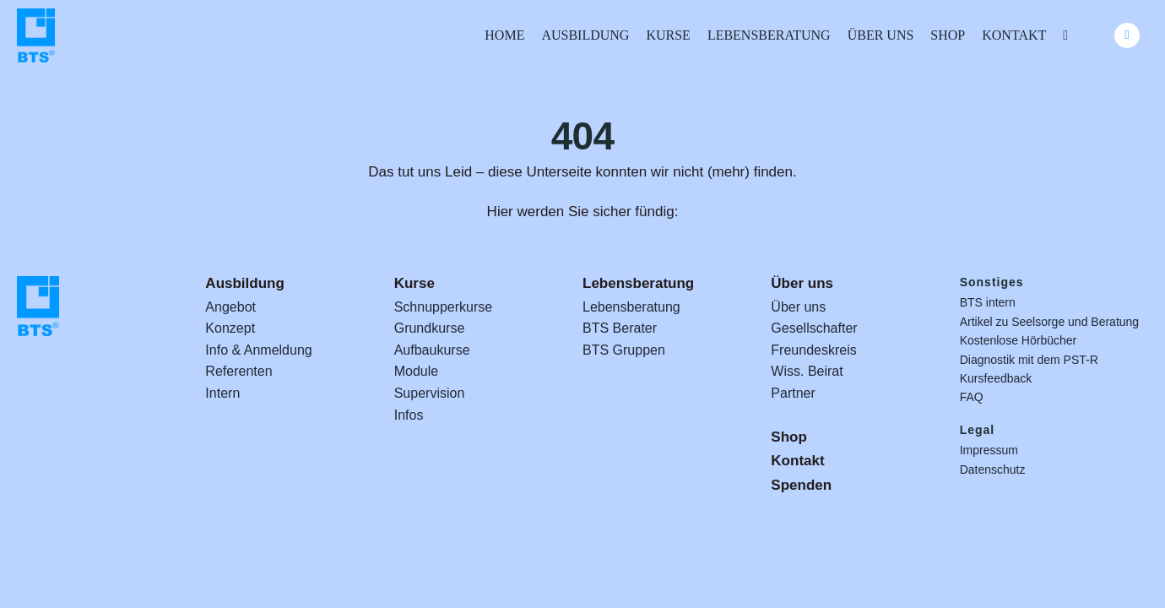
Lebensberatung (638, 283)
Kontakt (797, 461)
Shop (789, 437)
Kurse (414, 283)
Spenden (801, 485)
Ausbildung (244, 283)
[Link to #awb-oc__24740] (1127, 35)
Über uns (802, 283)
